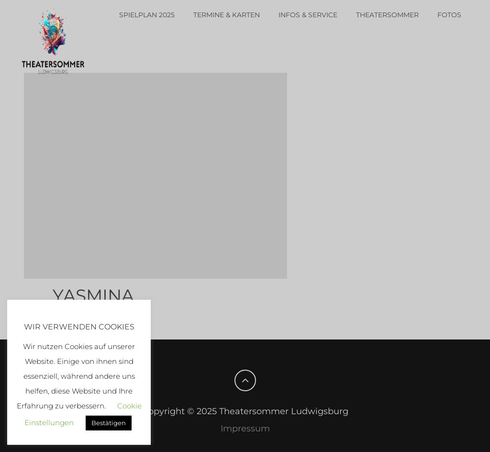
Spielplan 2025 (147, 15)
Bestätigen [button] (108, 423)
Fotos (449, 15)
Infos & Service (307, 15)
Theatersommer (387, 15)
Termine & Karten (226, 15)
